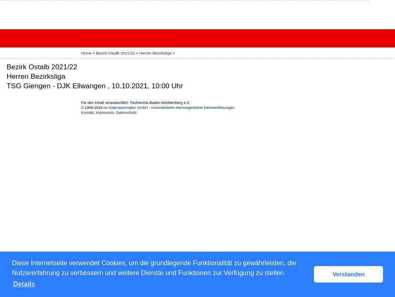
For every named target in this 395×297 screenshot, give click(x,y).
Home (86, 53)
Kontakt (87, 113)
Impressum (105, 113)
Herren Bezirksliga (155, 53)
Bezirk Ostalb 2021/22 (116, 53)
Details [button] (24, 284)
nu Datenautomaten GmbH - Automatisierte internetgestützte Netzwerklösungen (169, 108)
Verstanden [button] (349, 274)
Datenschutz (126, 113)
